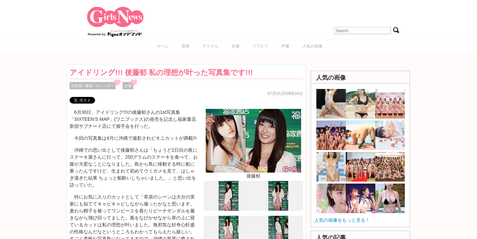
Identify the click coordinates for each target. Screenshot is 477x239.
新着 (185, 46)
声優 (285, 46)
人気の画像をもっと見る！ (342, 220)
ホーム (163, 46)
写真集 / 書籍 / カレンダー (92, 86)
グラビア (260, 46)
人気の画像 (312, 46)
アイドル (210, 46)
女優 (235, 46)
